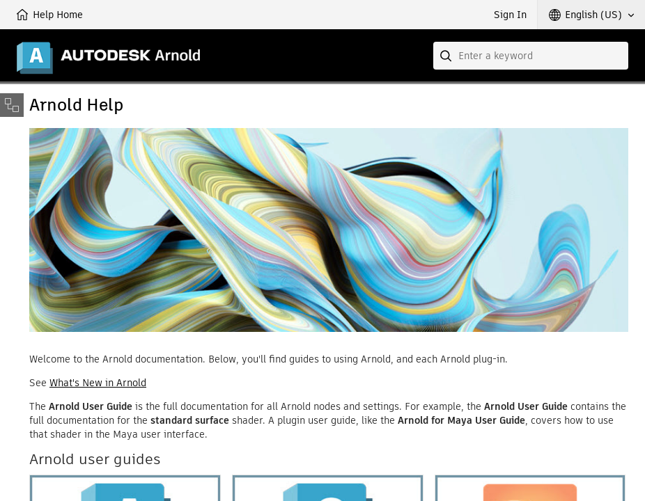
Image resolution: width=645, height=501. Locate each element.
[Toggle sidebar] (12, 105)
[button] (591, 14)
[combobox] (530, 56)
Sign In (510, 15)
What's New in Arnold (97, 383)
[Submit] (447, 56)
